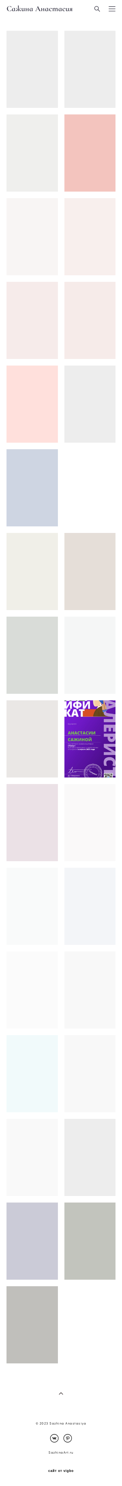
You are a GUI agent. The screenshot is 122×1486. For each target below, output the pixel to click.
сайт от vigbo (61, 1471)
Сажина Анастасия (40, 9)
